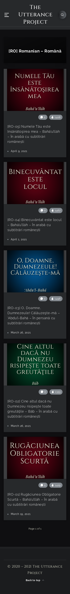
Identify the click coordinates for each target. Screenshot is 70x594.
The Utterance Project (35, 15)
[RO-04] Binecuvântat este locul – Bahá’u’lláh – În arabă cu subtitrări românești (34, 225)
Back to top (35, 580)
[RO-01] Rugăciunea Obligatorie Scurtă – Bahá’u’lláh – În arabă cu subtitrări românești (34, 499)
